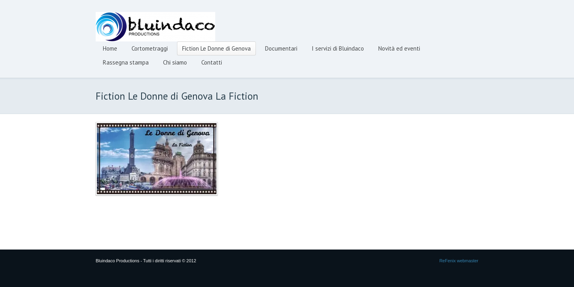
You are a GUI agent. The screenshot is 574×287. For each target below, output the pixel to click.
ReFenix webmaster (458, 260)
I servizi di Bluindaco (338, 48)
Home (110, 48)
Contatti (211, 62)
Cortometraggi (150, 48)
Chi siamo (175, 62)
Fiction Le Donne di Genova (216, 48)
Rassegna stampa (126, 62)
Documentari (281, 48)
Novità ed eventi (399, 48)
